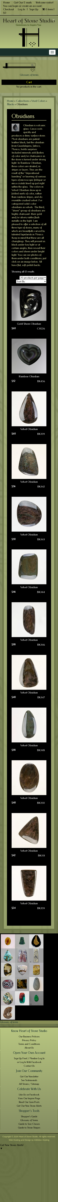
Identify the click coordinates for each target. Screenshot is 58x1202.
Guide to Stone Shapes (29, 1127)
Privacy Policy (29, 1040)
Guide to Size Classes (29, 1124)
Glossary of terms (29, 74)
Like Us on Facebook (29, 1094)
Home (6, 2)
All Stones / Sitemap (29, 1084)
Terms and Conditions (29, 1044)
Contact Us (29, 1065)
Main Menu (8, 52)
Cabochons (22, 100)
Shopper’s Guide (29, 1116)
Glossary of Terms (29, 1120)
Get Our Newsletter (29, 1076)
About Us (29, 1047)
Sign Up (33, 9)
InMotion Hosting (41, 1140)
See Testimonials (29, 1080)
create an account (31, 5)
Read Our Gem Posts (29, 1102)
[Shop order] (31, 281)
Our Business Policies (29, 1036)
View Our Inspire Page (29, 1098)
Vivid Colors (38, 100)
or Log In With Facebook (29, 1062)
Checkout (8, 9)
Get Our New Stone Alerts (29, 1105)
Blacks (10, 104)
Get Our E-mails (23, 2)
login (15, 5)
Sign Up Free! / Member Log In (29, 1058)
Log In (22, 9)
